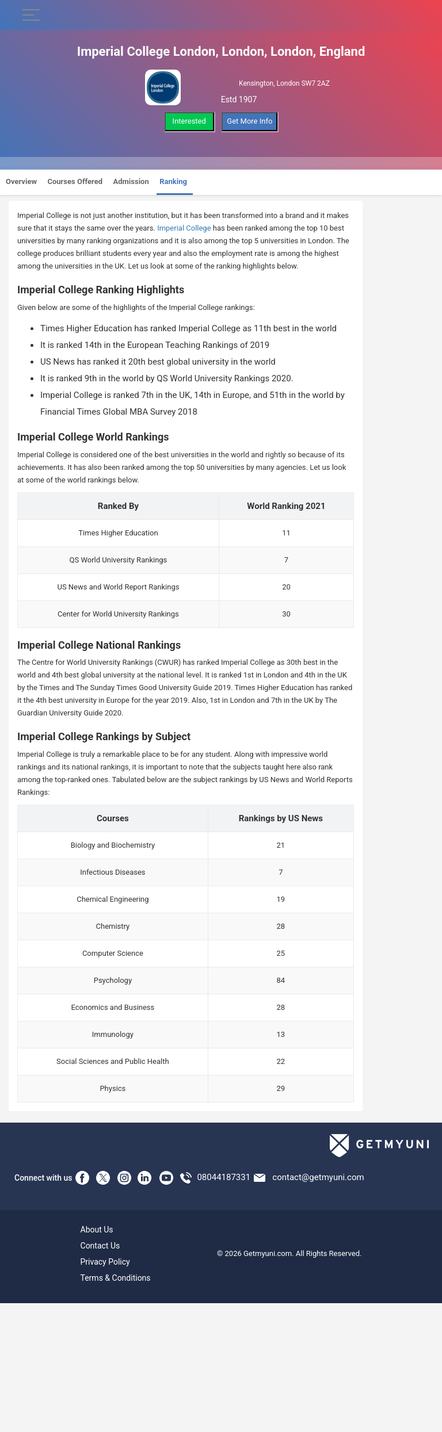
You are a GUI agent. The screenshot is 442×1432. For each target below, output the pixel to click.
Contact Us (100, 1245)
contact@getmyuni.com (318, 1177)
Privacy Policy (105, 1261)
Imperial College (184, 228)
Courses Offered (74, 181)
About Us (97, 1229)
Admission (131, 181)
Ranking (173, 181)
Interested (189, 121)
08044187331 (223, 1177)
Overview (21, 181)
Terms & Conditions (116, 1277)
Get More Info (249, 121)
